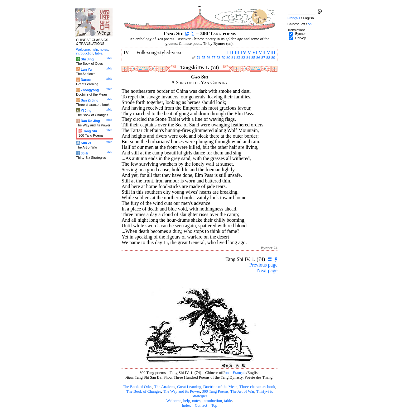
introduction (212, 401)
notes (196, 401)
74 (198, 57)
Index (186, 405)
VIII (271, 52)
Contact (201, 405)
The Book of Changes (143, 391)
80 (228, 57)
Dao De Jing (90, 121)
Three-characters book (257, 387)
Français (239, 373)
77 (213, 57)
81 (233, 57)
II (231, 52)
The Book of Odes (137, 387)
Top (214, 405)
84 (248, 57)
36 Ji (84, 153)
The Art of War (242, 391)
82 (238, 57)
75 (203, 57)
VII (262, 52)
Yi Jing (86, 110)
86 (258, 57)
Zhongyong (90, 90)
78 (218, 57)
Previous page (263, 264)
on (227, 373)
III (236, 52)
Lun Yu (86, 69)
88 (268, 57)
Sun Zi (86, 143)
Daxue (86, 80)
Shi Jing (87, 59)
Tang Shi (90, 131)
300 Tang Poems (215, 391)
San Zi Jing (90, 100)
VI (254, 52)
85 (253, 57)
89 (273, 57)
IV (243, 52)
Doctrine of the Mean (220, 387)
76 (208, 57)
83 (243, 57)
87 (263, 57)
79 (223, 57)
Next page (267, 270)
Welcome (173, 401)
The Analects (164, 387)
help (186, 401)
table (228, 401)
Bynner (300, 33)
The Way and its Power (181, 391)
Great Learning (189, 387)
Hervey (300, 38)
